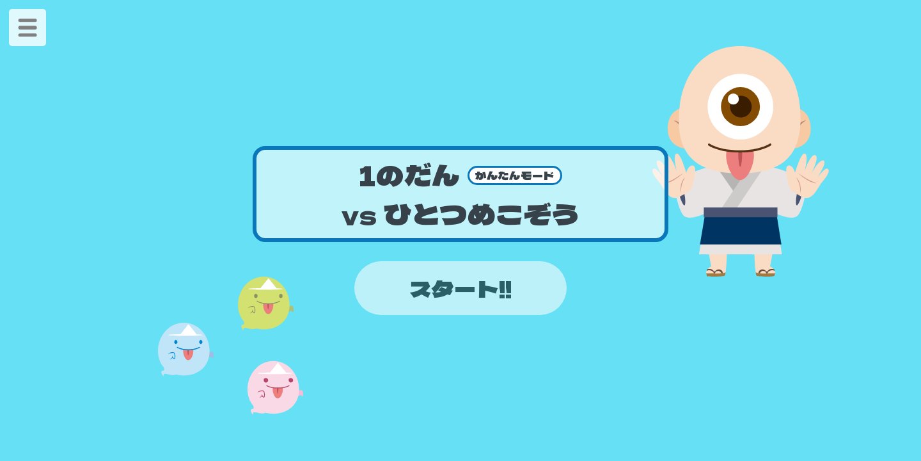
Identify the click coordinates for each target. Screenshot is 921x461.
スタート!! (460, 288)
